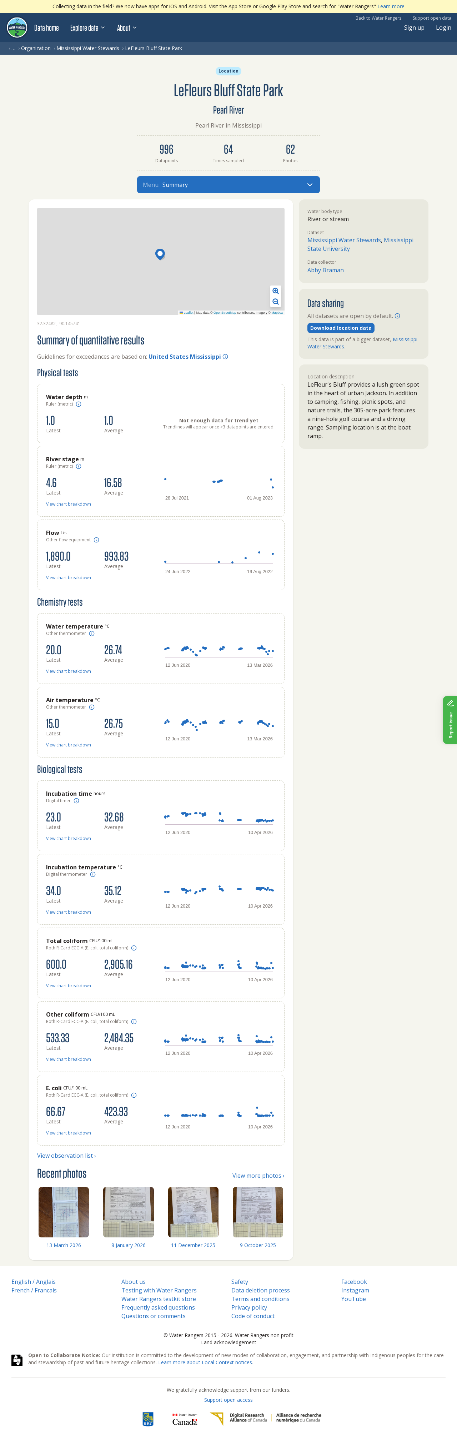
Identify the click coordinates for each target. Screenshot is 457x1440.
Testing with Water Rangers (159, 1290)
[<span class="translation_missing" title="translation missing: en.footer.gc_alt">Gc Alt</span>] (185, 1419)
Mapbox (277, 312)
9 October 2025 (258, 1245)
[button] (161, 255)
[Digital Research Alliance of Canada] (265, 1419)
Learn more (391, 6)
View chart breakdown (68, 504)
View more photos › (258, 1176)
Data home (46, 28)
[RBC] (148, 1419)
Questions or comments (153, 1316)
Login (443, 27)
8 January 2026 (128, 1245)
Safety (239, 1282)
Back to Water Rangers (378, 18)
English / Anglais (33, 1282)
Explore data (88, 28)
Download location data (341, 327)
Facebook (354, 1282)
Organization (36, 48)
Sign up (414, 27)
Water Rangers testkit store (158, 1299)
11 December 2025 (193, 1245)
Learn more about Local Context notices (205, 1362)
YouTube (353, 1299)
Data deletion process (260, 1290)
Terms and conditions (260, 1299)
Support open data (432, 18)
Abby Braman (325, 270)
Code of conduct (253, 1316)
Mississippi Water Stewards (87, 48)
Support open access (228, 1399)
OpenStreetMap (225, 312)
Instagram (355, 1290)
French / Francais (34, 1290)
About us (133, 1282)
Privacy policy (249, 1307)
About (127, 28)
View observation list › (66, 1156)
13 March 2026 (63, 1245)
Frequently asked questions (158, 1307)
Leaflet (187, 312)
